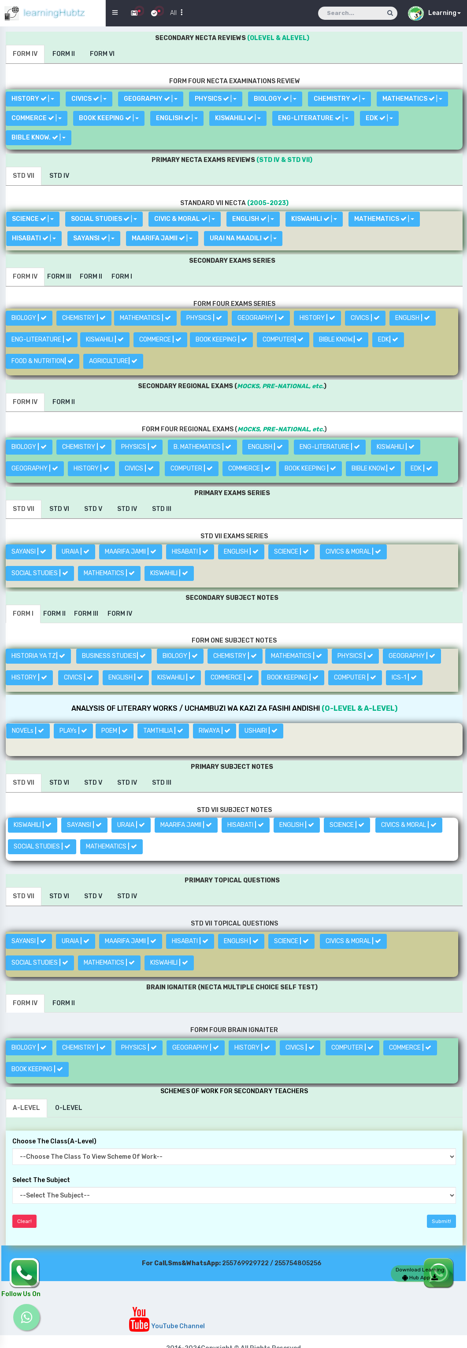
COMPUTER (283, 339)
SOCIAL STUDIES (39, 573)
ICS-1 (404, 677)
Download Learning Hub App (420, 1274)
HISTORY (317, 318)
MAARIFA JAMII (130, 551)
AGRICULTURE (113, 361)
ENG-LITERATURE (41, 339)
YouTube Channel (167, 1326)
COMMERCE (160, 339)
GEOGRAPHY (260, 318)
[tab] (25, 54)
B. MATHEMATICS (202, 447)
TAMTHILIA (163, 731)
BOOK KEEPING (221, 339)
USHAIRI (261, 731)
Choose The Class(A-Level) (54, 1141)
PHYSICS (204, 318)
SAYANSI (28, 551)
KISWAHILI (105, 339)
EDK (388, 339)
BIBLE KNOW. (341, 339)
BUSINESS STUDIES (114, 656)
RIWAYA (214, 731)
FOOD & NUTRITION (42, 361)
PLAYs (73, 731)
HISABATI (190, 551)
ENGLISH (412, 318)
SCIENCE (291, 551)
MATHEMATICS (145, 318)
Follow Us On (21, 1294)
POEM (114, 731)
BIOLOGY (29, 318)
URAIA (75, 551)
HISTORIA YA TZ (38, 656)
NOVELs (28, 731)
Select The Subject (41, 1180)
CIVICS (365, 318)
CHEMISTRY (84, 318)
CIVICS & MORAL (353, 551)
